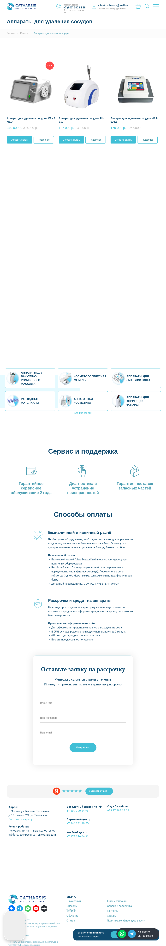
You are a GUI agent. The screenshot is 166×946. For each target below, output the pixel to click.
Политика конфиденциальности (126, 920)
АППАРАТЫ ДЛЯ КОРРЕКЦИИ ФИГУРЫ (137, 401)
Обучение (72, 915)
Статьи (70, 920)
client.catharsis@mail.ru (113, 5)
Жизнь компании (117, 901)
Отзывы (112, 915)
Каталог (24, 33)
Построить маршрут (21, 819)
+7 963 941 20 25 (78, 823)
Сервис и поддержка (119, 906)
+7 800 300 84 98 (78, 810)
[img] (132, 934)
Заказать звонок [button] (71, 5)
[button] (31, 96)
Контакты (112, 910)
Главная (11, 33)
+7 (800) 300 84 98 (75, 7)
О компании (73, 901)
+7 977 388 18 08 (118, 810)
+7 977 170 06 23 (78, 836)
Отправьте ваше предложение (111, 8)
